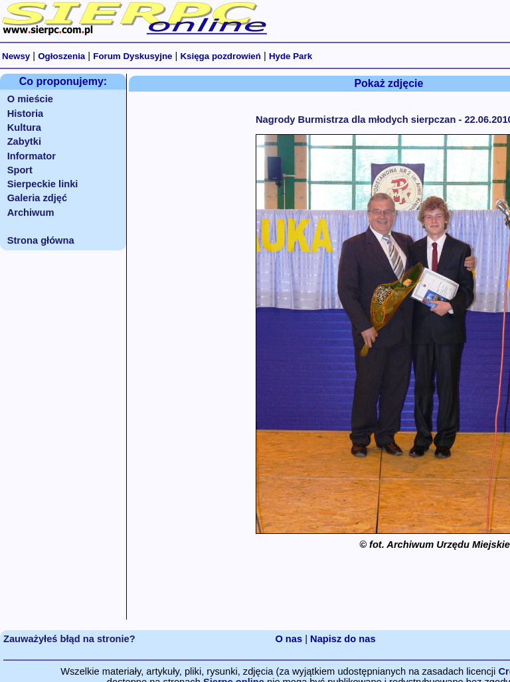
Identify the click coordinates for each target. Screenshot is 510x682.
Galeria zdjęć (37, 198)
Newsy (16, 56)
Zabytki (24, 141)
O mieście (30, 99)
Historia (25, 113)
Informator (31, 156)
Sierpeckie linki (42, 184)
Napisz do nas (343, 639)
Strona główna (40, 240)
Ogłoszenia (61, 56)
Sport (20, 170)
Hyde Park (290, 56)
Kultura (24, 127)
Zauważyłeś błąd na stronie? (69, 639)
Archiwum (30, 212)
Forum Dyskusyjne (132, 56)
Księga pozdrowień (220, 56)
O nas (288, 639)
